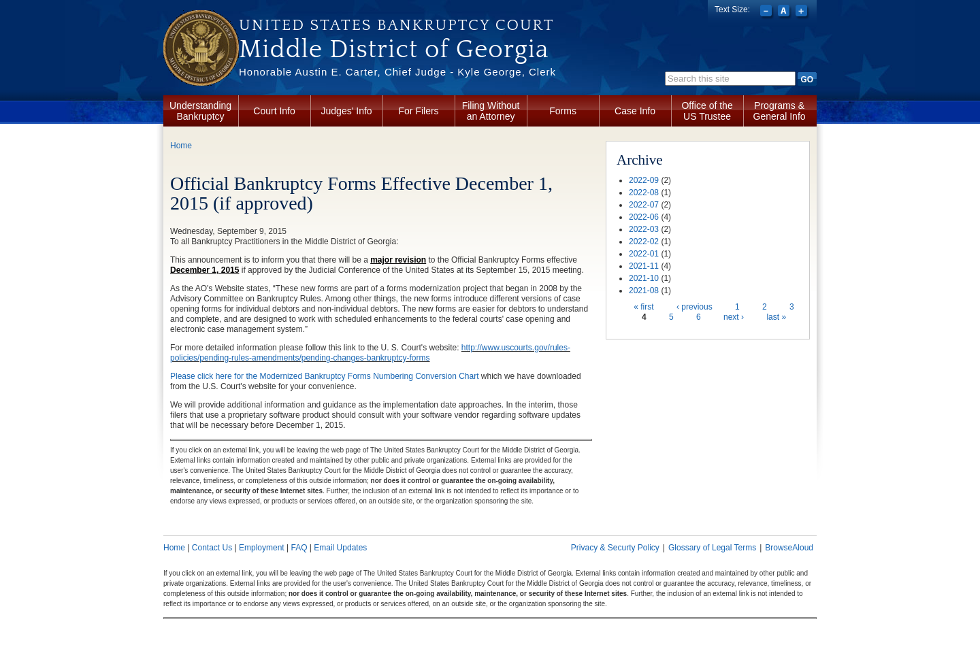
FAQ (299, 547)
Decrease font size (767, 12)
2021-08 (644, 290)
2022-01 (644, 254)
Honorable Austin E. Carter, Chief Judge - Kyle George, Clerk (397, 72)
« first (643, 307)
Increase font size (803, 12)
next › (733, 317)
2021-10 (644, 278)
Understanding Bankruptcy (200, 111)
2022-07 (644, 205)
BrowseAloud (789, 547)
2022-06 (644, 217)
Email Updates (340, 547)
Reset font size (785, 12)
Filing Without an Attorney (491, 111)
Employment (261, 547)
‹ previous (694, 307)
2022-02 (644, 241)
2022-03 (644, 229)
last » (776, 317)
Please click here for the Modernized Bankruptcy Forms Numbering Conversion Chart (324, 376)
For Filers (419, 110)
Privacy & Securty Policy (615, 547)
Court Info (274, 110)
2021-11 (644, 266)
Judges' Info (346, 110)
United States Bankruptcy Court (396, 25)
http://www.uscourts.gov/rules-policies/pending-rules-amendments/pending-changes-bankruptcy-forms (370, 353)
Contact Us (212, 547)
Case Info (635, 110)
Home (181, 145)
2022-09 (644, 180)
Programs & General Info (779, 111)
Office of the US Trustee (706, 111)
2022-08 (644, 192)
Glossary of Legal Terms (712, 547)
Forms (562, 110)
